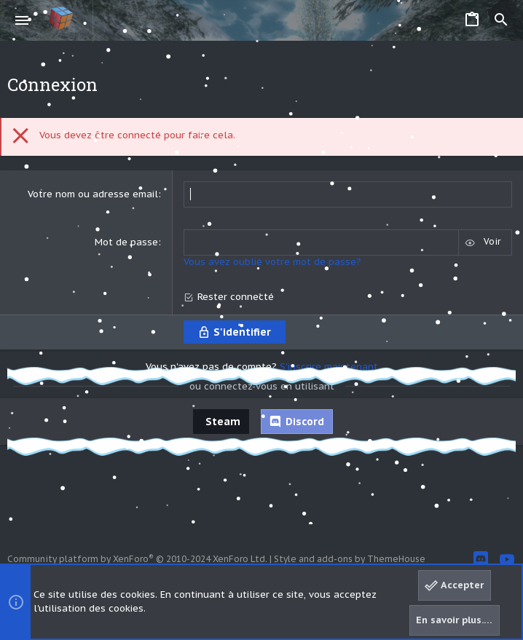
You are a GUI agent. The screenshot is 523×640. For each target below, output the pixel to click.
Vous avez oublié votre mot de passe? (272, 262)
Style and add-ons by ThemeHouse (349, 558)
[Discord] (480, 559)
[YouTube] (507, 559)
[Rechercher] (501, 20)
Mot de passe (126, 242)
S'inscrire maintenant (329, 366)
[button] (22, 20)
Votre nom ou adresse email (93, 194)
